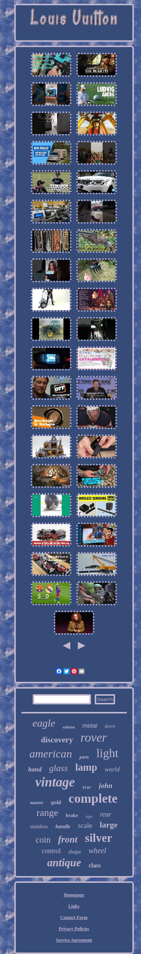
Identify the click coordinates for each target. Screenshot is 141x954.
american (50, 753)
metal (89, 725)
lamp (86, 767)
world (112, 769)
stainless (39, 826)
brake (72, 815)
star (86, 788)
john (105, 785)
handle (63, 826)
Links (73, 906)
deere (110, 726)
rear (105, 814)
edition (69, 727)
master (36, 802)
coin (43, 839)
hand (35, 769)
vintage (55, 782)
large (109, 824)
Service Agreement (74, 940)
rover (93, 737)
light (107, 753)
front (67, 839)
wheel (97, 850)
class (95, 865)
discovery (57, 739)
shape (74, 852)
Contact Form (73, 917)
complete (92, 798)
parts (84, 757)
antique (64, 862)
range (47, 812)
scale (85, 825)
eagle (43, 723)
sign (88, 816)
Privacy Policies (74, 928)
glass (58, 768)
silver (98, 837)
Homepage (74, 895)
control (51, 851)
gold (56, 802)
